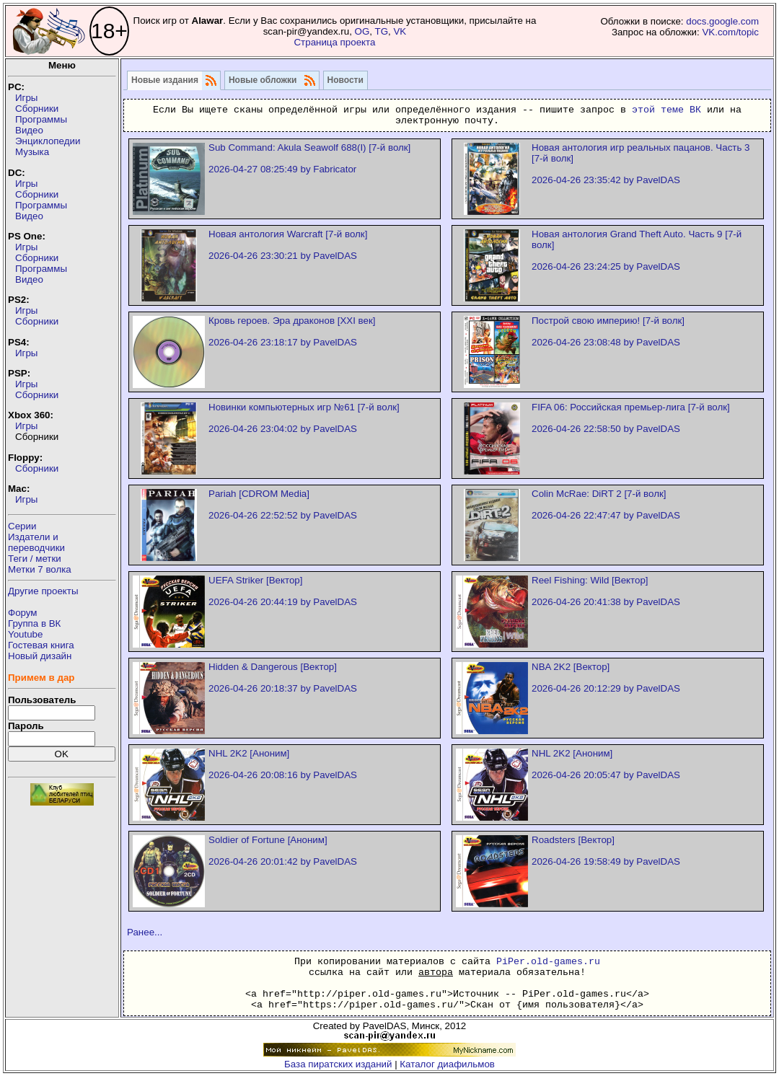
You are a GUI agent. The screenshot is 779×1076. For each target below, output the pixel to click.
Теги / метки (34, 558)
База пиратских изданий (338, 1064)
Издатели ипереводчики (36, 542)
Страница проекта (334, 42)
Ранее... (144, 932)
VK (399, 31)
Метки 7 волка (39, 569)
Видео (29, 130)
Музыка (32, 151)
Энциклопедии (47, 141)
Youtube (25, 634)
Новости (345, 80)
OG (362, 31)
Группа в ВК (34, 623)
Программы (41, 119)
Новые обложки (263, 80)
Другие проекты (43, 591)
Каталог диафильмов (447, 1064)
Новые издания (164, 80)
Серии (22, 526)
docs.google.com (722, 21)
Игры (26, 97)
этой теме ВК (666, 110)
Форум (23, 612)
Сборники (36, 108)
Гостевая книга (41, 645)
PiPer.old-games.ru (548, 961)
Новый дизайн (39, 656)
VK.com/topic (730, 32)
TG (381, 31)
